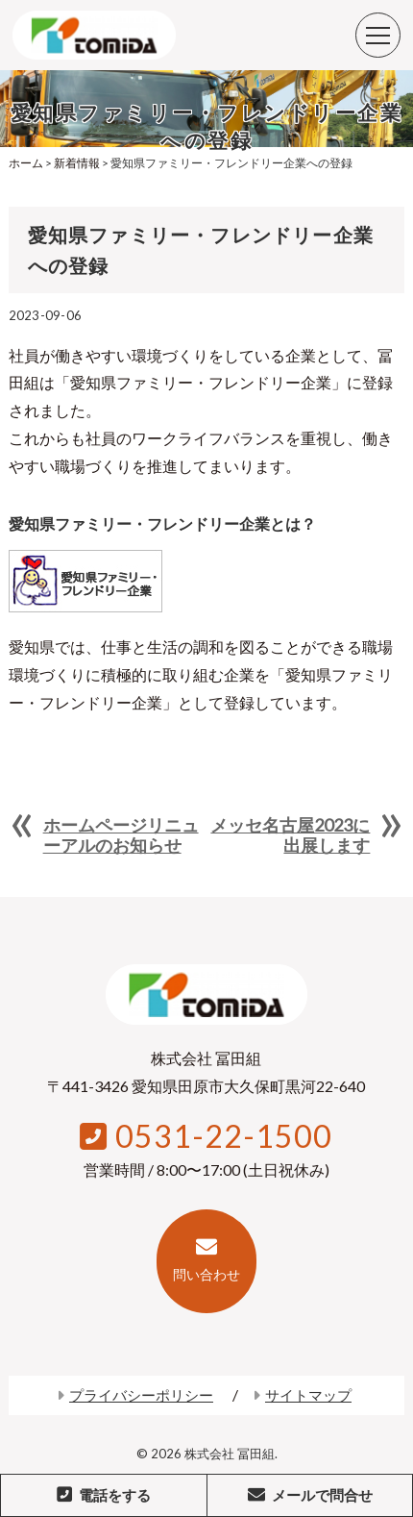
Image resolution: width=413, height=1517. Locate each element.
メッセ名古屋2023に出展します (290, 834)
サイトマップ (302, 1395)
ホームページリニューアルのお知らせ (121, 834)
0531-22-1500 (206, 1136)
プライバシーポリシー (135, 1395)
